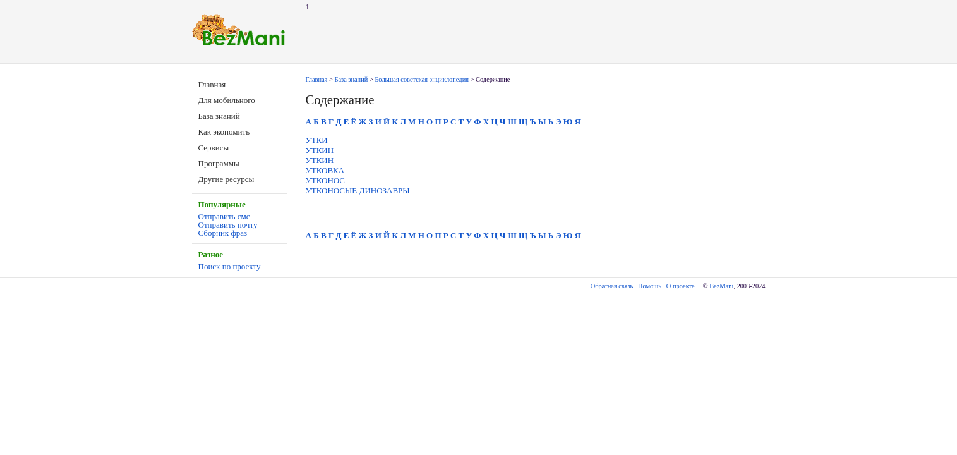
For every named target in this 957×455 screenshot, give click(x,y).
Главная (212, 84)
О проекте (680, 285)
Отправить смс (224, 216)
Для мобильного (226, 100)
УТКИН (320, 150)
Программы (218, 163)
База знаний (219, 116)
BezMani (721, 285)
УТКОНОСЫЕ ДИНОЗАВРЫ (358, 190)
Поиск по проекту (229, 266)
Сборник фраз (223, 233)
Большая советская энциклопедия (422, 79)
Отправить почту (228, 224)
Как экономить (224, 131)
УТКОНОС (326, 180)
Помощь (649, 285)
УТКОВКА (325, 170)
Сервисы (213, 147)
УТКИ (317, 140)
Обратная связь (612, 285)
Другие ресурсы (226, 179)
